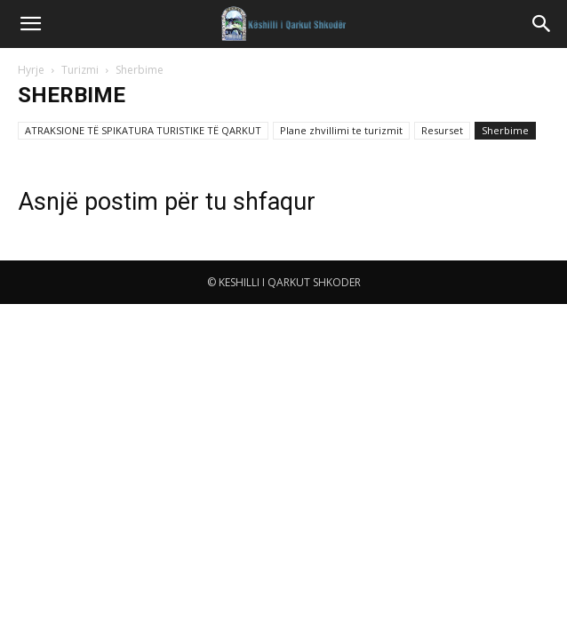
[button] (30, 24)
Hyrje (31, 69)
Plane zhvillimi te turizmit (341, 130)
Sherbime (505, 130)
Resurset (442, 130)
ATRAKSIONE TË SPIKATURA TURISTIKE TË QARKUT (143, 130)
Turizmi (80, 69)
